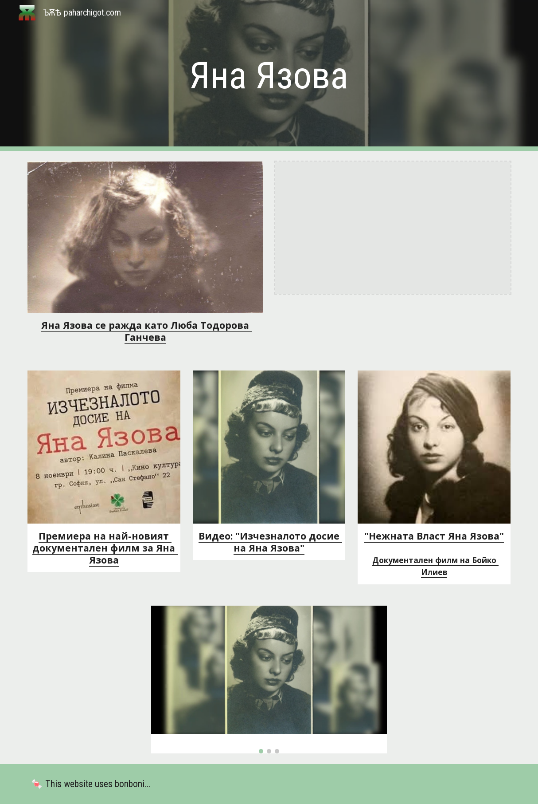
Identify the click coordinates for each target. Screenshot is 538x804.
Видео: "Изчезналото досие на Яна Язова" (270, 541)
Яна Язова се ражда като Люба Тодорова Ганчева (146, 331)
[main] (269, 75)
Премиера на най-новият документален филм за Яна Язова (105, 547)
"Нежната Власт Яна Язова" (434, 535)
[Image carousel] (268, 680)
